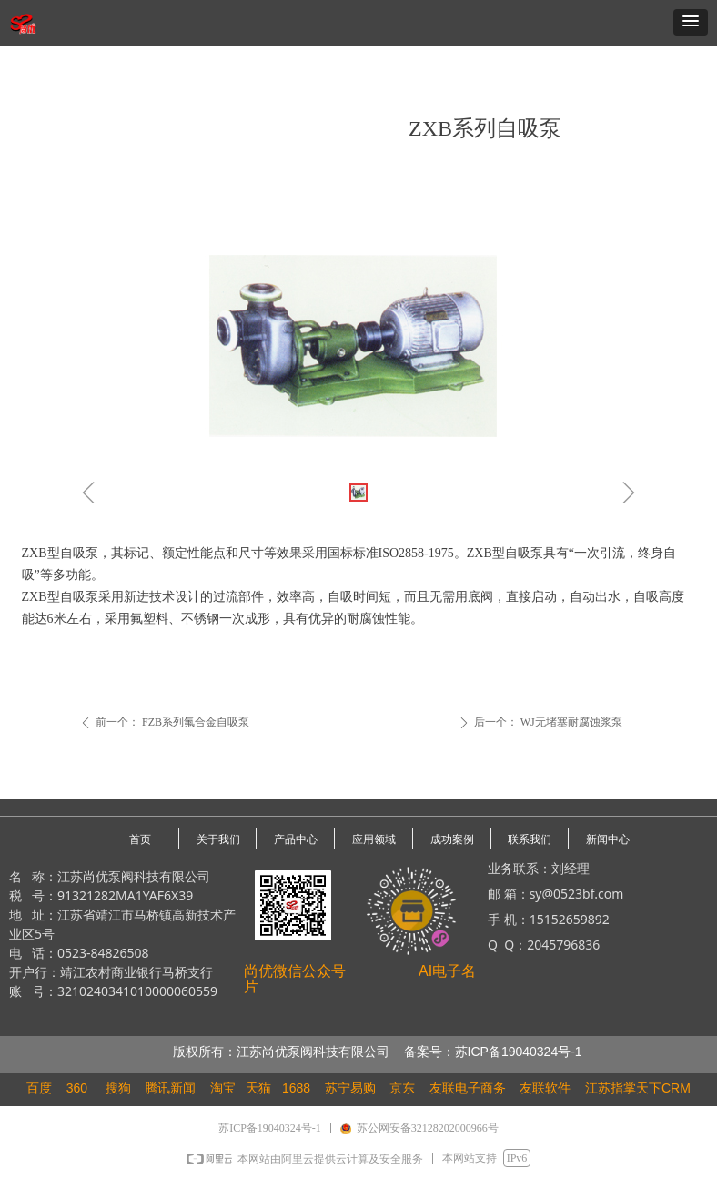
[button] (690, 22)
